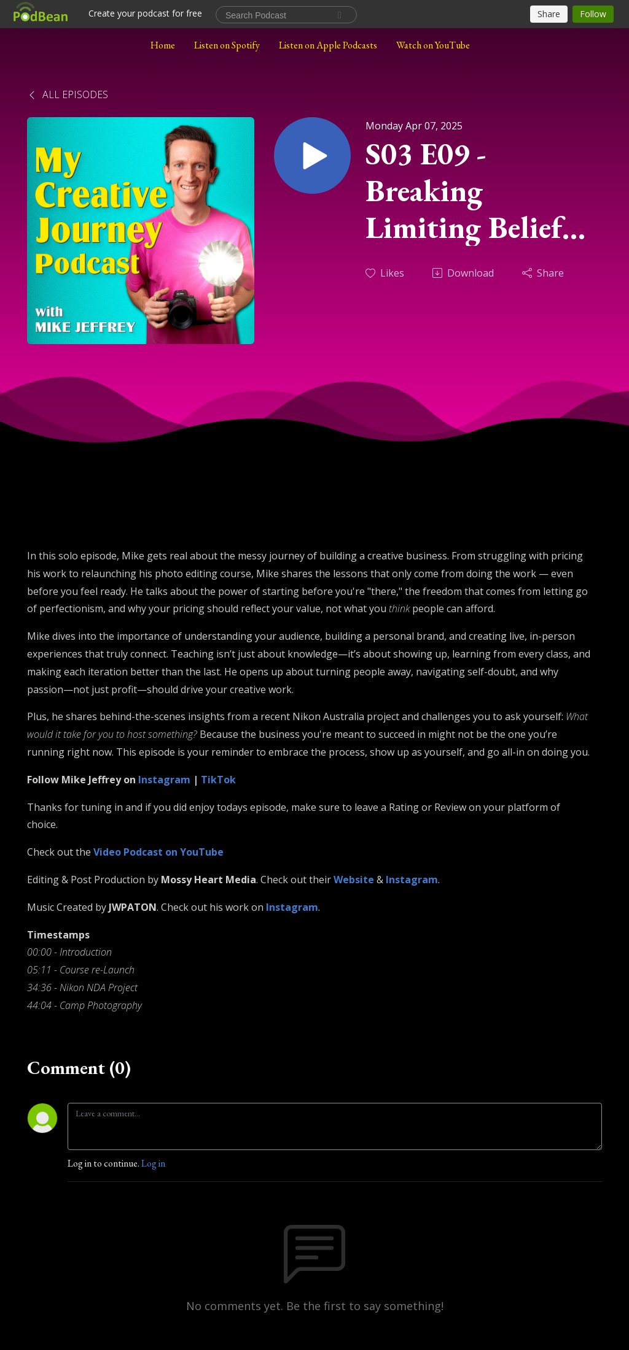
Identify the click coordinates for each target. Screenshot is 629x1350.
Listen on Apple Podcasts (328, 45)
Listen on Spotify (227, 45)
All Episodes (67, 94)
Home (162, 45)
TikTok (218, 779)
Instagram (164, 779)
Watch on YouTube (433, 45)
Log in (153, 1163)
